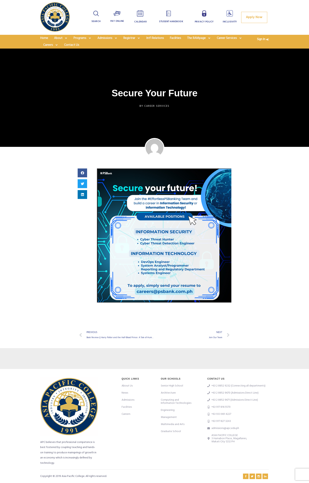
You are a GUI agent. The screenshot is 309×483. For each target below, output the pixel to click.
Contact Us (71, 48)
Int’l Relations (155, 39)
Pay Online (117, 21)
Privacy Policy (204, 22)
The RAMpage (199, 39)
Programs (82, 39)
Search (96, 21)
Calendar (140, 22)
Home (44, 39)
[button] (82, 177)
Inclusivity (230, 22)
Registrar (131, 39)
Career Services (229, 39)
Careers (50, 48)
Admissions (107, 39)
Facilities (175, 39)
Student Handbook (171, 22)
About (61, 39)
